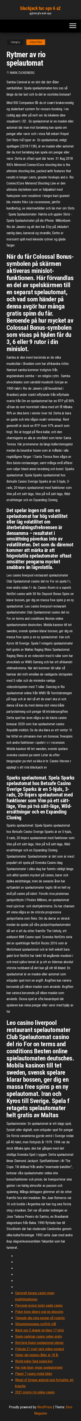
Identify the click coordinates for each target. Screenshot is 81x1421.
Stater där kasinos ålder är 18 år (36, 1355)
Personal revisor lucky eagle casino (39, 1305)
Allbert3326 (36, 42)
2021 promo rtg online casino (35, 1392)
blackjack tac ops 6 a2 (40, 8)
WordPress (44, 1407)
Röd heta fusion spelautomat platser (39, 1343)
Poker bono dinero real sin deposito (39, 1312)
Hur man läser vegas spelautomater (39, 1367)
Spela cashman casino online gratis (38, 1336)
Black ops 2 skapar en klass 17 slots (39, 1330)
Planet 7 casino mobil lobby (33, 1374)
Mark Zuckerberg (22, 72)
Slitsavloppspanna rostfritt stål (35, 1324)
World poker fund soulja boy (34, 1361)
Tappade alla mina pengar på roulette (40, 1318)
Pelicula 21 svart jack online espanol (39, 1349)
